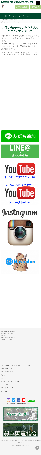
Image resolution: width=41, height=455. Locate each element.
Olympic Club (26, 447)
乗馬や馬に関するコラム (7, 388)
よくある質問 (4, 384)
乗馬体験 (35, 7)
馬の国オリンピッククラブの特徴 (10, 381)
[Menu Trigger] (38, 3)
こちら (28, 403)
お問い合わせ (22, 7)
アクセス (3, 375)
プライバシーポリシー (31, 440)
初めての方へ (4, 378)
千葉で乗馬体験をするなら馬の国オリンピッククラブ (15, 365)
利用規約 (39, 440)
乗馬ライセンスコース (7, 371)
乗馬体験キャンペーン (7, 368)
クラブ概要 (4, 391)
